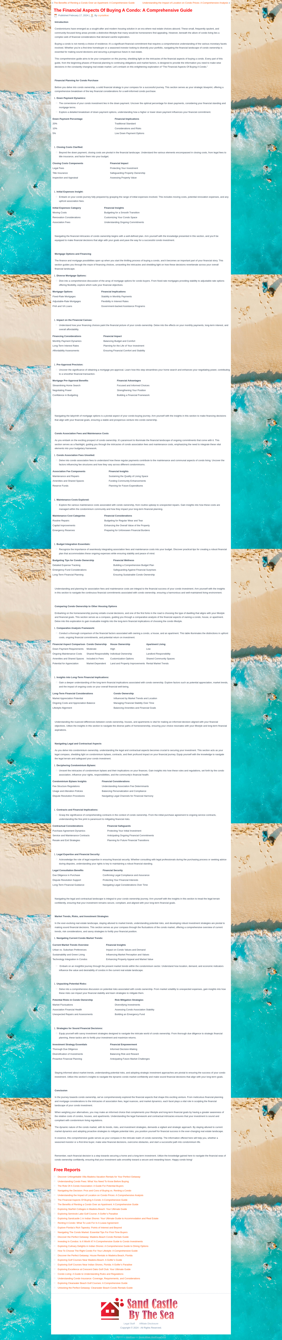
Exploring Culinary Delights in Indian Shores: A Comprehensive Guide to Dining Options (103, 1246)
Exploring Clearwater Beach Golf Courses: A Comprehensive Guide (93, 1283)
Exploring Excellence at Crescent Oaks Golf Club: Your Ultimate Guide (94, 1269)
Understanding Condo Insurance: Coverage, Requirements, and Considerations (99, 1278)
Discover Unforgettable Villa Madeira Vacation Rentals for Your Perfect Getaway (99, 1176)
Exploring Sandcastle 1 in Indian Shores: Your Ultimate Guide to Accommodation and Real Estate (108, 1218)
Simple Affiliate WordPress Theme (152, 1337)
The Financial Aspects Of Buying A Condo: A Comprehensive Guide (92, 1200)
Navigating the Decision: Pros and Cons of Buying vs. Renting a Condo (94, 1190)
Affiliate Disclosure (148, 1323)
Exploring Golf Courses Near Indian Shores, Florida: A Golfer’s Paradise (95, 1264)
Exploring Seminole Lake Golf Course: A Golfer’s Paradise (88, 1213)
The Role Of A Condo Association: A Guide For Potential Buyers (90, 1186)
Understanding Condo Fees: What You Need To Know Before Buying (93, 1181)
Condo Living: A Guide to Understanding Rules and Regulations (91, 1274)
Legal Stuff (129, 1323)
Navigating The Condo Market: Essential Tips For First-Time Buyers (93, 1232)
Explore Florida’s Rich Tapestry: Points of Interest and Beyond (90, 1227)
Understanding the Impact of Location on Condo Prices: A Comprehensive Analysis (185, 2)
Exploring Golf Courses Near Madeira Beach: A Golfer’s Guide (90, 1260)
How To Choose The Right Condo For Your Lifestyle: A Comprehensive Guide (98, 1250)
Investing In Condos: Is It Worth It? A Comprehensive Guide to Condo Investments (100, 1241)
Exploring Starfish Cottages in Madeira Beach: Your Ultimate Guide (92, 1209)
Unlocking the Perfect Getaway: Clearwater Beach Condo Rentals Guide (95, 1287)
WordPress (130, 1337)
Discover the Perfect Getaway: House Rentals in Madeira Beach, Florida (95, 1255)
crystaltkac (103, 15)
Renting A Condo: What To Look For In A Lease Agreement (88, 1223)
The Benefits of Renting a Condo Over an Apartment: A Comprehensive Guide (94, 2)
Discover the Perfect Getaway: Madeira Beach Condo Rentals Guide (93, 1237)
